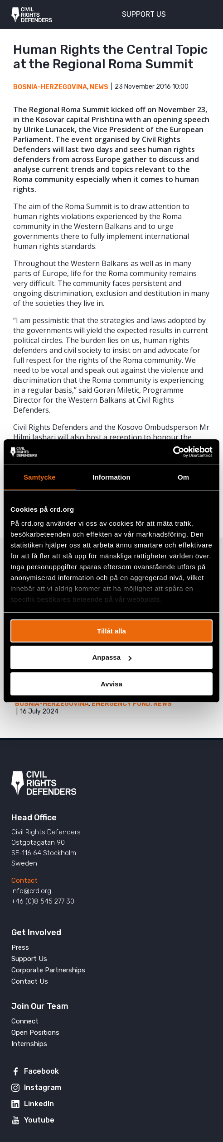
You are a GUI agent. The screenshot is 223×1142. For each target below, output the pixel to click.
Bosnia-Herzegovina (50, 87)
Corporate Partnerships (48, 970)
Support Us (29, 959)
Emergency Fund (121, 704)
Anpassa (111, 657)
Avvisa (111, 684)
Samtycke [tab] (40, 477)
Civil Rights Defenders (31, 14)
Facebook (41, 1071)
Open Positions (35, 1032)
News (99, 87)
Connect (25, 1021)
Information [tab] (111, 477)
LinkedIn (39, 1103)
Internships (29, 1044)
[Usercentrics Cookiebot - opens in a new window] (173, 452)
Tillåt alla (111, 630)
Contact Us (29, 981)
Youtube (39, 1120)
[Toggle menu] (199, 13)
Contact (24, 880)
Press (20, 947)
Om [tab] (183, 477)
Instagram (42, 1087)
